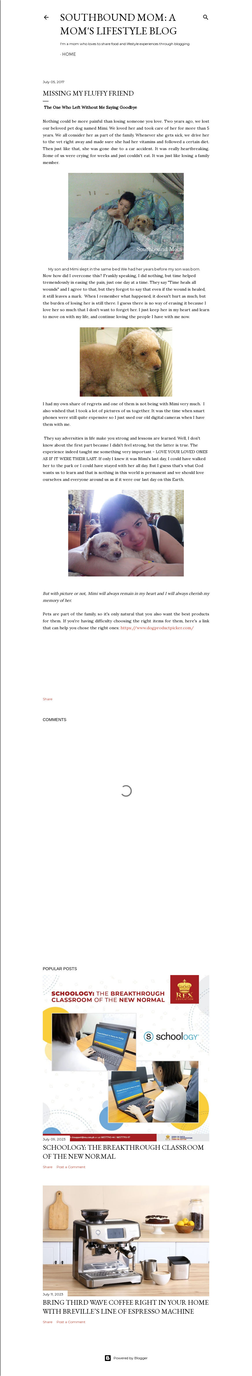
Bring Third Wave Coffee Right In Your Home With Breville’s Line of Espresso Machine (126, 1307)
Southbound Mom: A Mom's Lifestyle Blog (118, 24)
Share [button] (47, 699)
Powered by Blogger (126, 1358)
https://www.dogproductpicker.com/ (157, 627)
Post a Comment (71, 1167)
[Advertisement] (126, 911)
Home (69, 54)
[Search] (205, 16)
